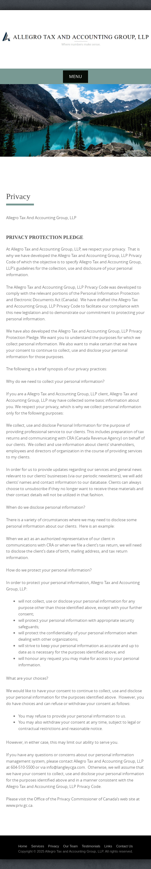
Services (37, 846)
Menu (75, 76)
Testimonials (91, 846)
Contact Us (124, 846)
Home (22, 846)
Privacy (53, 846)
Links (108, 846)
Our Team (70, 846)
